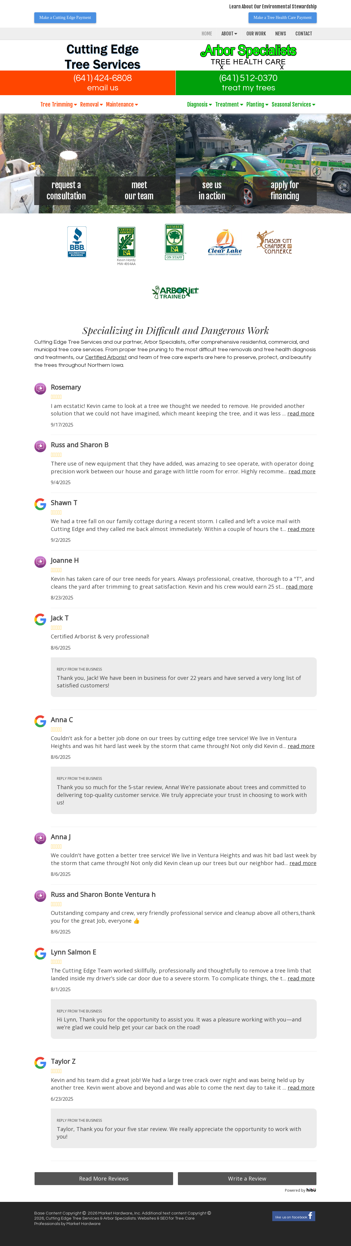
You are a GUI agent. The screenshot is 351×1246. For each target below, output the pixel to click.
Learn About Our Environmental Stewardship (273, 7)
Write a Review (247, 1178)
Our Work (256, 34)
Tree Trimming (58, 104)
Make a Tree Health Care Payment (283, 17)
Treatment (229, 104)
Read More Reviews (104, 1178)
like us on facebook (293, 1216)
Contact (303, 34)
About (229, 34)
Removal (91, 104)
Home (207, 34)
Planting (257, 104)
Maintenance (122, 104)
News (280, 34)
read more (300, 413)
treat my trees (248, 88)
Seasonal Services (293, 104)
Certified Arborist (106, 357)
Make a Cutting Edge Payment (65, 17)
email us (102, 88)
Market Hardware (83, 1224)
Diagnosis (199, 104)
